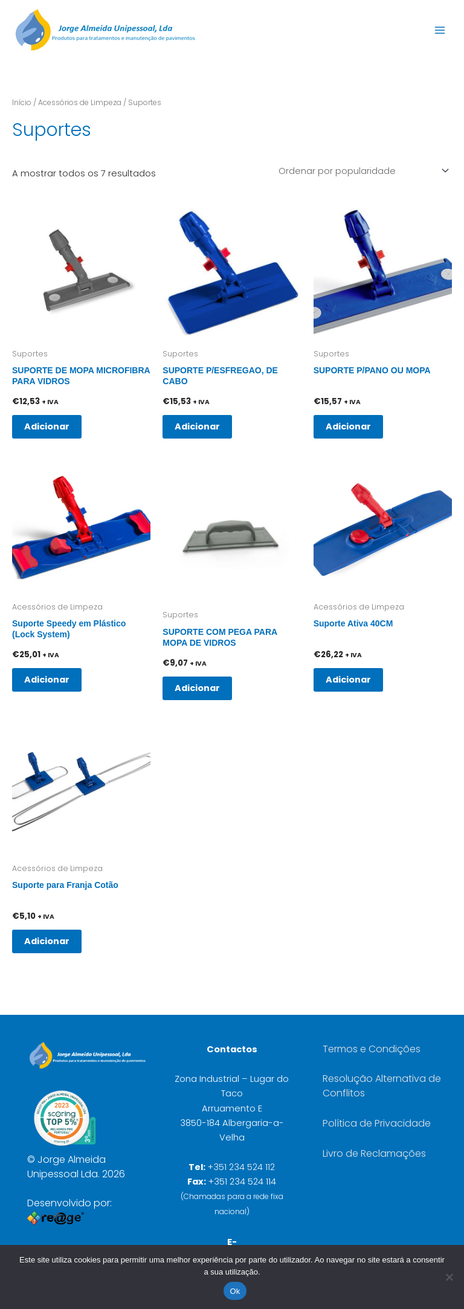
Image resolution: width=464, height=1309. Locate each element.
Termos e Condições (371, 1046)
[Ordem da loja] (363, 170)
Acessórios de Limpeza (79, 102)
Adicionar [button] (46, 424)
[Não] (449, 1277)
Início (21, 102)
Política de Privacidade (377, 1121)
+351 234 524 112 (241, 1165)
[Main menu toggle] (440, 30)
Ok (235, 1291)
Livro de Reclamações (374, 1151)
